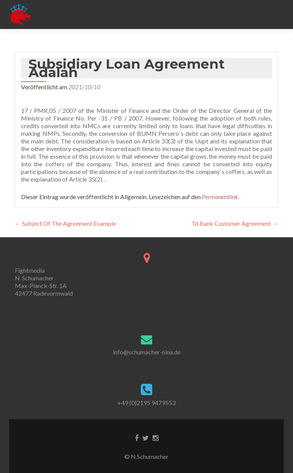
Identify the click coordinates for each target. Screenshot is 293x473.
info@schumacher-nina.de (146, 352)
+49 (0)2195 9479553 (146, 402)
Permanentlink (220, 196)
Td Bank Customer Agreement (235, 223)
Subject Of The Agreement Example (65, 223)
